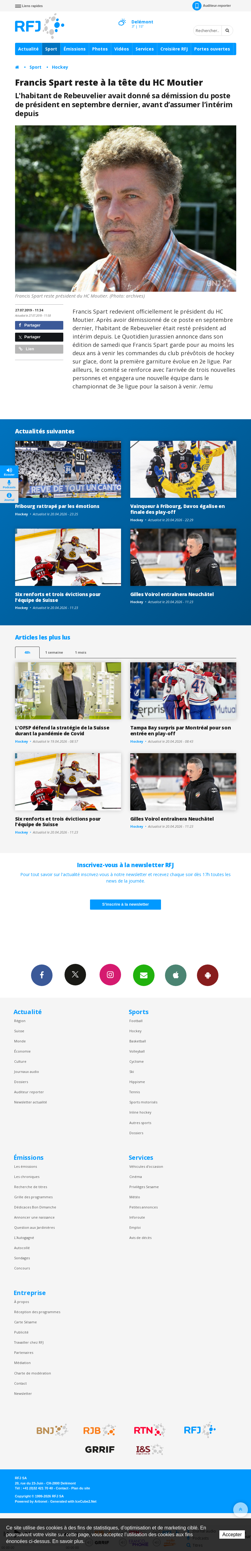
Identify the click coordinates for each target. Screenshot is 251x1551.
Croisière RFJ (174, 49)
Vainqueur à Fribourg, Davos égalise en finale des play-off (177, 509)
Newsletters (144, 974)
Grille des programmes (33, 1197)
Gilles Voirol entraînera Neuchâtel (172, 594)
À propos (21, 1302)
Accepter (232, 1534)
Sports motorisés (143, 1102)
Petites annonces (143, 1207)
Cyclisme (136, 1061)
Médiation (22, 1363)
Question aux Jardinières (34, 1227)
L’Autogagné (24, 1238)
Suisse (19, 1031)
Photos (100, 49)
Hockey (60, 67)
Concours (22, 1268)
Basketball (137, 1041)
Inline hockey (140, 1112)
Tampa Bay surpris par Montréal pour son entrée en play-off (180, 730)
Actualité (28, 49)
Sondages (22, 1258)
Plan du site (80, 1488)
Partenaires (23, 1352)
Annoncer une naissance (34, 1217)
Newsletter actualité (30, 1102)
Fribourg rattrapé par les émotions (57, 506)
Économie (22, 1051)
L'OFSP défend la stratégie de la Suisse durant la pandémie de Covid (62, 730)
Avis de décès (140, 1238)
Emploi (135, 1227)
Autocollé (22, 1248)
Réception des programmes (37, 1312)
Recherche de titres (30, 1187)
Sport (51, 49)
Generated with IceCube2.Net (73, 1501)
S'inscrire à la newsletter (125, 904)
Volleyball (137, 1051)
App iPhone (175, 974)
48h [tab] (27, 652)
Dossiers (21, 1082)
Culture (20, 1061)
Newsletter (23, 1393)
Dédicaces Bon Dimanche (35, 1207)
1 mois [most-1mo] (80, 652)
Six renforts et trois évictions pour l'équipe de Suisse (58, 597)
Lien (26, 349)
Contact (20, 1383)
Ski (131, 1072)
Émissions (75, 49)
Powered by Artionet (31, 1501)
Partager (30, 325)
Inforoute (137, 1217)
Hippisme (137, 1082)
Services (144, 49)
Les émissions (25, 1166)
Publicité (21, 1332)
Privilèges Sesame (144, 1187)
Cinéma (135, 1177)
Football (136, 1021)
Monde (20, 1041)
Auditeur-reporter (211, 5)
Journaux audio (26, 1072)
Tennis (134, 1092)
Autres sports (140, 1123)
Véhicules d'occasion (146, 1166)
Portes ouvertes (212, 49)
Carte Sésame (25, 1322)
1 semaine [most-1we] (54, 652)
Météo (134, 1197)
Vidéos (121, 49)
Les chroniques (26, 1177)
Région (19, 1021)
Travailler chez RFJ (29, 1342)
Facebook (42, 974)
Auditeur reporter (29, 1092)
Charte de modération (32, 1373)
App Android (207, 974)
